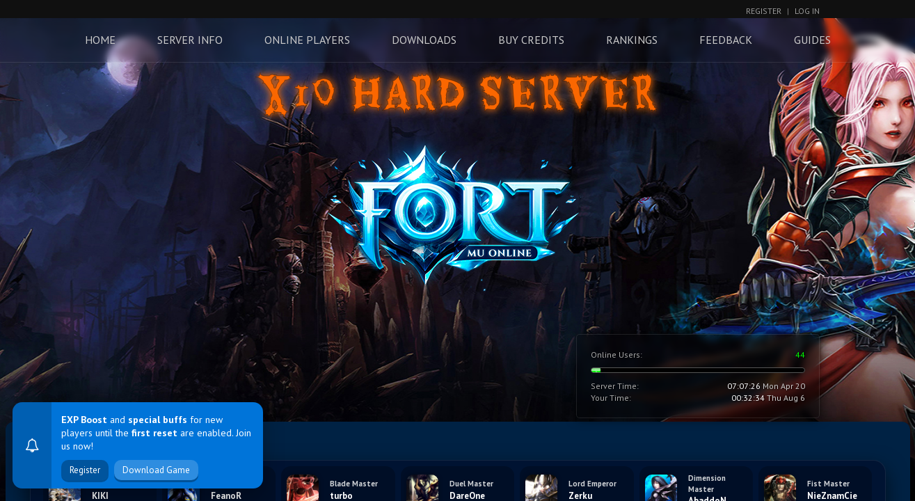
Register (763, 11)
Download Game (156, 470)
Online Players (307, 40)
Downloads (424, 40)
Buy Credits (531, 40)
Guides (812, 40)
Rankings (632, 40)
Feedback (725, 40)
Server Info (190, 40)
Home (100, 40)
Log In (807, 11)
